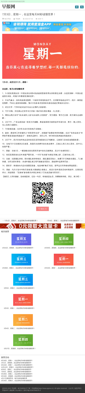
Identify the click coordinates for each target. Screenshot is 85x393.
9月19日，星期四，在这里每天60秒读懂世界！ (17, 376)
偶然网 (12, 390)
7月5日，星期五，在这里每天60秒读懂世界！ (16, 372)
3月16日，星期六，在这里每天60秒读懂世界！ (17, 380)
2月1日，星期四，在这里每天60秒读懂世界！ (16, 363)
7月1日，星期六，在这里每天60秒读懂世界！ (21, 221)
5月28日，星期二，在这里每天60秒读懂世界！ (17, 374)
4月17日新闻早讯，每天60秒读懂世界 (14, 378)
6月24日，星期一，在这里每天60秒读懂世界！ (17, 365)
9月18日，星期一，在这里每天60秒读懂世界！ (17, 360)
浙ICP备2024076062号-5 (32, 390)
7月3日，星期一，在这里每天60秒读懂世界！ (29, 14)
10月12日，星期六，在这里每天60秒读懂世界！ (17, 367)
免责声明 (77, 388)
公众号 (71, 388)
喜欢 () (42, 209)
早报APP (5, 390)
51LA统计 (19, 390)
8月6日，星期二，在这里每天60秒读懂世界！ (16, 369)
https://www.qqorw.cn (46, 388)
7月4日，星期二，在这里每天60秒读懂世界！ (64, 221)
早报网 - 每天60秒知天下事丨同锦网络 (25, 388)
